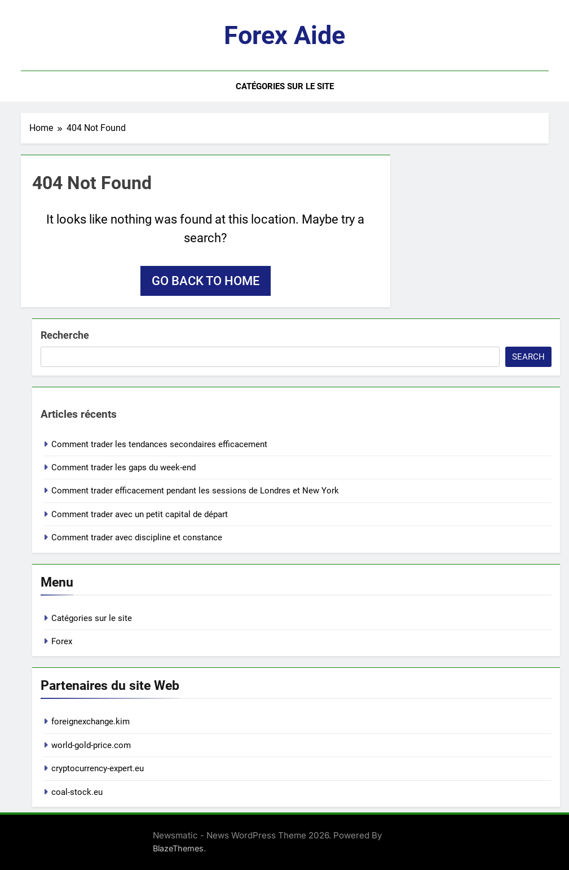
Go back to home (205, 281)
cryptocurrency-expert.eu (97, 768)
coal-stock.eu (77, 792)
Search (528, 357)
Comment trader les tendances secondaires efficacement (159, 444)
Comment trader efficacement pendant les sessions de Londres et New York (195, 491)
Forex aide (284, 35)
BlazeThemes (178, 848)
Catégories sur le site (285, 86)
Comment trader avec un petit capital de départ (139, 514)
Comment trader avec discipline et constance (136, 537)
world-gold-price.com (91, 745)
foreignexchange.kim (90, 721)
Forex (61, 641)
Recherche (65, 335)
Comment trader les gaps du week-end (123, 467)
